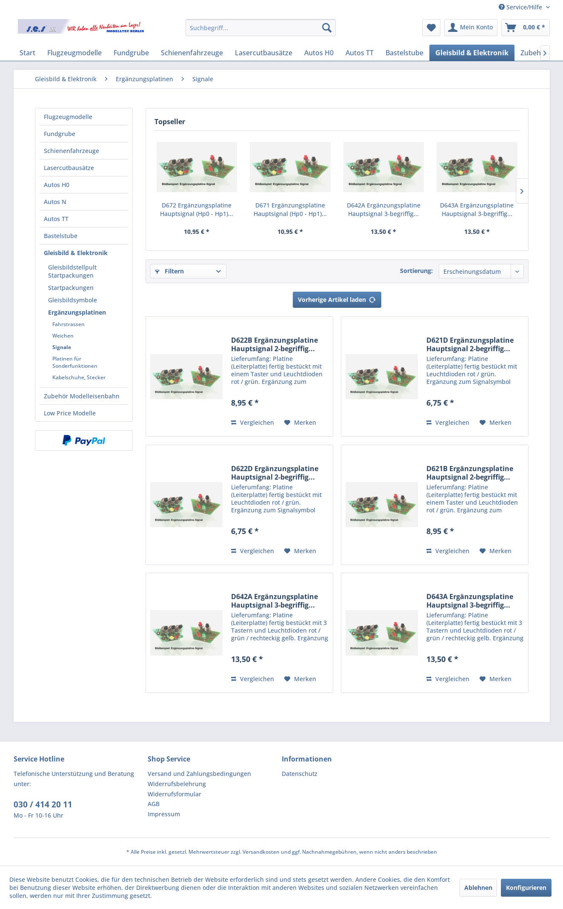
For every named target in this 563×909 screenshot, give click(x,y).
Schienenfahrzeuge (71, 151)
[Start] (27, 53)
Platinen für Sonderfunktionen (74, 362)
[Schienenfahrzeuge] (192, 53)
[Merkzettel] (431, 27)
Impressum (164, 814)
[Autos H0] (319, 53)
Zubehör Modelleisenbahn (82, 396)
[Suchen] (327, 27)
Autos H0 (56, 185)
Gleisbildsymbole (72, 300)
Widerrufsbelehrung (177, 784)
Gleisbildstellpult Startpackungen (72, 271)
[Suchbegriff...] (261, 27)
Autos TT (56, 219)
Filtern (169, 271)
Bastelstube (60, 236)
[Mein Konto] (470, 27)
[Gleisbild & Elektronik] (471, 53)
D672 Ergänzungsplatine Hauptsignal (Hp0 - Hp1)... (196, 209)
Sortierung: (416, 271)
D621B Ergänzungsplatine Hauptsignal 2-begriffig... (469, 472)
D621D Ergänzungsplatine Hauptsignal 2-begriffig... (470, 344)
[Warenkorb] (525, 27)
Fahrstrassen (68, 324)
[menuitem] (261, 27)
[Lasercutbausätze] (263, 53)
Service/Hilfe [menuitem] (521, 7)
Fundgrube (59, 134)
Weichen (63, 335)
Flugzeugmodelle (68, 117)
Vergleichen (252, 422)
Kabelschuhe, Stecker (79, 377)
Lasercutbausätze (69, 168)
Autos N (55, 202)
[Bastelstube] (404, 53)
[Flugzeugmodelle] (74, 53)
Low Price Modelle (70, 413)
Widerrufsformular (174, 794)
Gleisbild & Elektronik (76, 253)
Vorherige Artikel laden (337, 298)
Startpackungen (71, 288)
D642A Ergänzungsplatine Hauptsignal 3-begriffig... (383, 209)
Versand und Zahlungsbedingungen (199, 774)
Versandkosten (261, 851)
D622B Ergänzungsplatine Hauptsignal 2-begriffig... (274, 344)
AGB (154, 804)
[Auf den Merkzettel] (300, 423)
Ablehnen (478, 887)
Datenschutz (299, 774)
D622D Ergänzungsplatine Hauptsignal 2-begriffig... (274, 472)
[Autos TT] (360, 53)
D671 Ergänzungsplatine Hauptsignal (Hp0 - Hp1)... (290, 209)
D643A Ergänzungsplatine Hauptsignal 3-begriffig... (477, 209)
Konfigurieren (526, 887)
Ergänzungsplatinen (77, 312)
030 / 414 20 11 (43, 804)
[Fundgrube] (131, 53)
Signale (61, 347)
